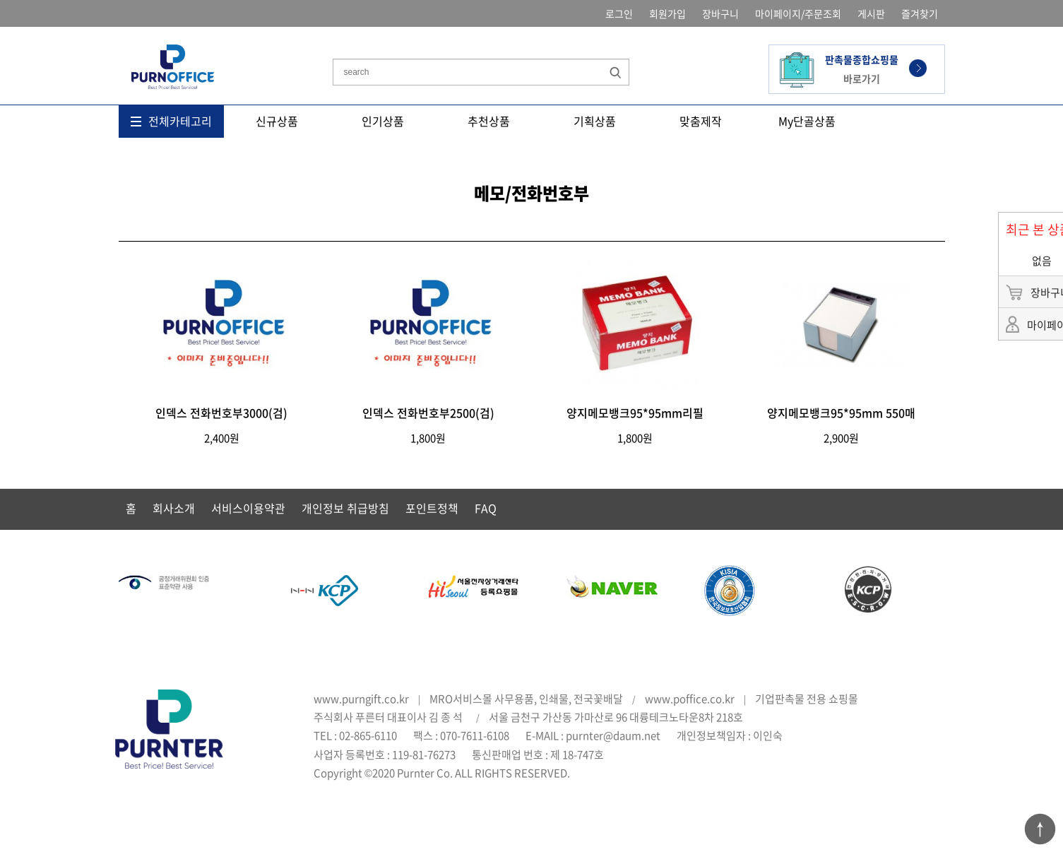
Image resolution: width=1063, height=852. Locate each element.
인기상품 (383, 120)
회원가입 (667, 13)
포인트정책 (431, 507)
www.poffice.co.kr (690, 698)
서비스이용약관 (248, 507)
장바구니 (720, 13)
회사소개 (174, 507)
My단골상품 (807, 120)
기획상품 (595, 120)
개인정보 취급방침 (345, 507)
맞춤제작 (700, 120)
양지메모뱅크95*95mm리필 (634, 412)
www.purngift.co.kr (361, 698)
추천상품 (489, 120)
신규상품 (277, 120)
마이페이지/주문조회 (798, 13)
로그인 (619, 13)
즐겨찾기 (919, 13)
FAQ (486, 507)
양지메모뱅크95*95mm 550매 (841, 412)
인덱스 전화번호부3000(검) (221, 412)
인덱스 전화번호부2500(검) (428, 412)
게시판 (871, 13)
